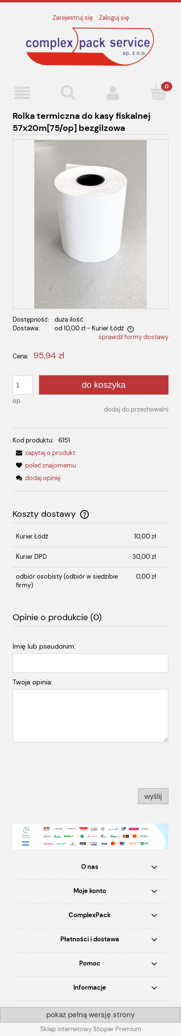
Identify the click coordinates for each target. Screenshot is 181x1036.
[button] (22, 93)
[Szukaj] (68, 92)
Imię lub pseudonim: (44, 646)
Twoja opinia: (33, 682)
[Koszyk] (158, 92)
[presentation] (80, 765)
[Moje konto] (113, 93)
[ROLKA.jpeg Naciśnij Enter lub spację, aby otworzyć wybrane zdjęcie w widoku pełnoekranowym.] (90, 224)
